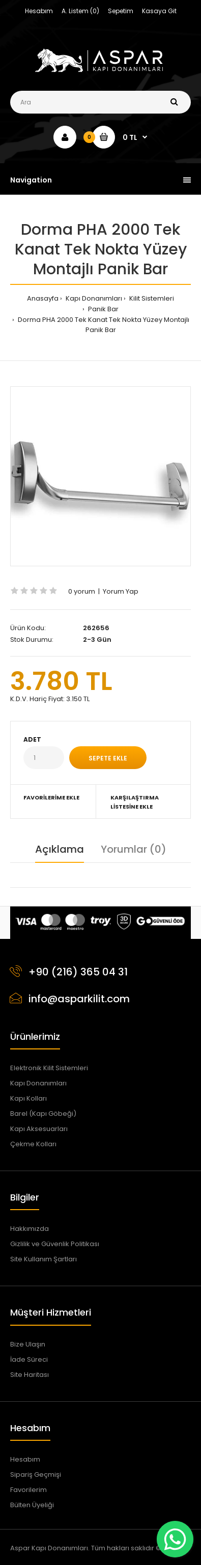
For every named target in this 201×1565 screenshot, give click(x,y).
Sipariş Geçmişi (35, 1474)
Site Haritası (29, 1374)
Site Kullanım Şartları (43, 1259)
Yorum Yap (120, 591)
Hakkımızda (29, 1228)
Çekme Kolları (33, 1144)
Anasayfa (43, 298)
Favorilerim (28, 1490)
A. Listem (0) (80, 11)
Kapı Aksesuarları (39, 1129)
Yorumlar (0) (133, 849)
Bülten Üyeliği (32, 1505)
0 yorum (81, 591)
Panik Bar (103, 309)
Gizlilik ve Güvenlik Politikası (54, 1244)
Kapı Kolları (28, 1098)
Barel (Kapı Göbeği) (43, 1113)
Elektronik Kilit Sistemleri (49, 1068)
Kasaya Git (159, 11)
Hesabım (39, 11)
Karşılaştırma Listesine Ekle (134, 802)
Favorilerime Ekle (51, 797)
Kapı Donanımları (93, 298)
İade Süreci (29, 1359)
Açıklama (59, 849)
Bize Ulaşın (27, 1344)
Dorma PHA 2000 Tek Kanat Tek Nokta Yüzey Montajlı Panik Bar (102, 325)
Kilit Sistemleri (151, 298)
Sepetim (120, 11)
